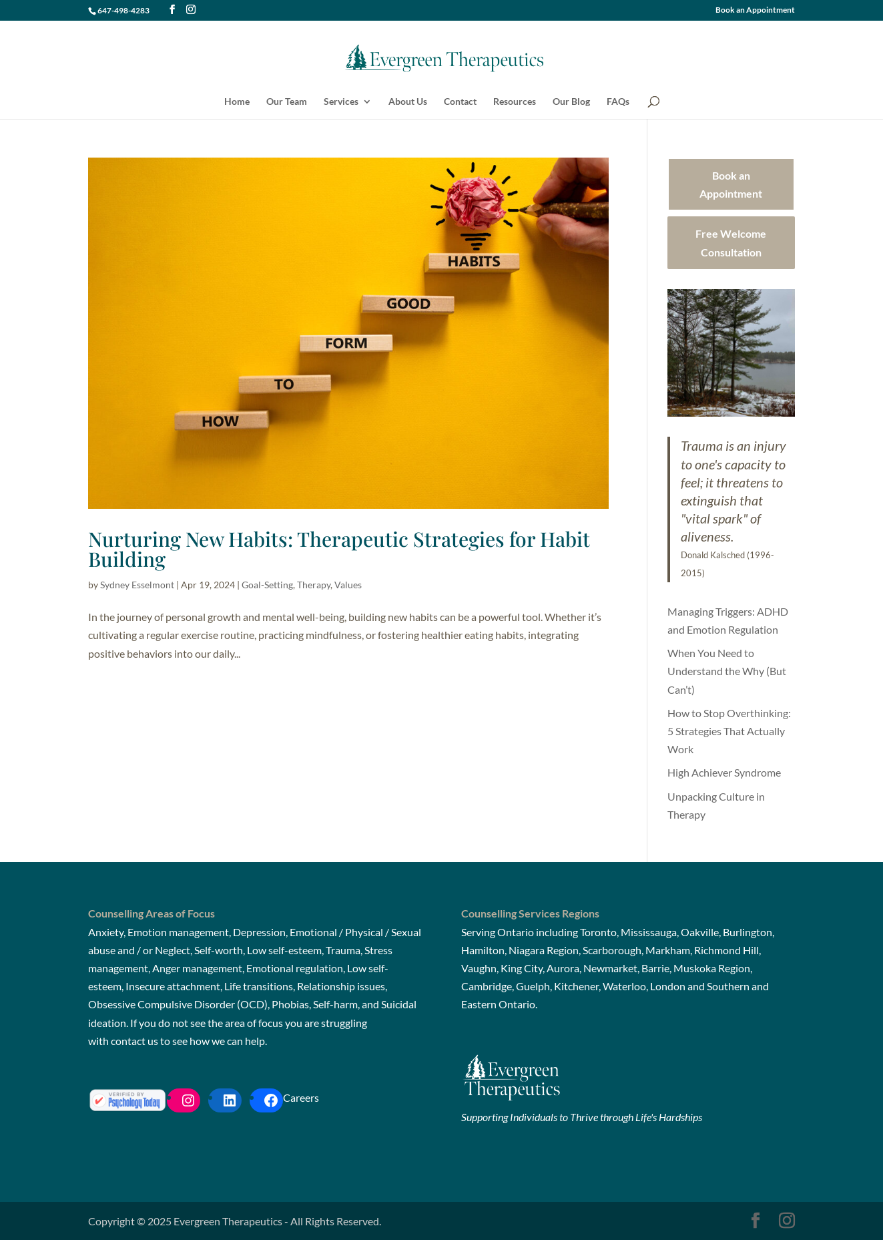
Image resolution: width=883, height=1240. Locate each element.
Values (348, 584)
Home (237, 102)
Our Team (286, 102)
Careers (301, 1097)
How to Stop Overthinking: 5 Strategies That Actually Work (729, 730)
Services (341, 102)
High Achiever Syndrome (724, 772)
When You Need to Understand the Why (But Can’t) (726, 670)
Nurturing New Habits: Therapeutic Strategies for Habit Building (339, 549)
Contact (460, 102)
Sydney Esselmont (137, 584)
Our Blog (571, 102)
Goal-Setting (267, 584)
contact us (134, 1040)
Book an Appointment (755, 10)
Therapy (313, 584)
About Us (407, 102)
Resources (514, 102)
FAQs (618, 102)
